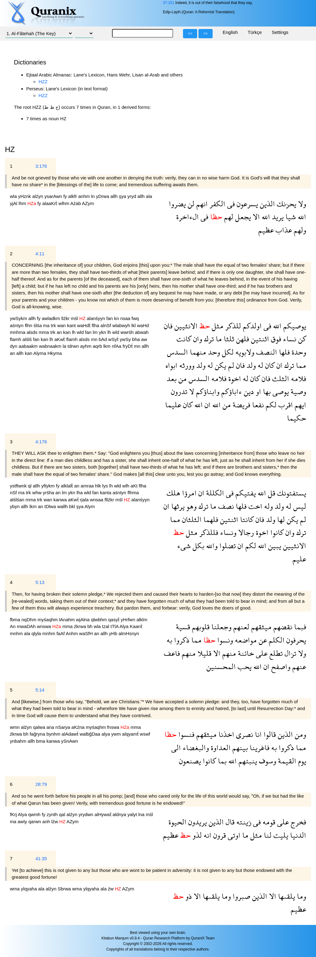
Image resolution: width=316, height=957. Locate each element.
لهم (227, 216)
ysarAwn (53, 196)
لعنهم (240, 626)
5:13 (39, 582)
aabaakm (29, 346)
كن (301, 338)
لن (190, 203)
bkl (72, 506)
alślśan (18, 499)
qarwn (35, 821)
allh (114, 196)
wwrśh (128, 332)
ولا (301, 203)
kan (67, 332)
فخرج (297, 822)
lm (96, 332)
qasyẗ (114, 619)
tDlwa (50, 506)
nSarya (64, 727)
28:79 (41, 784)
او (257, 391)
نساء (288, 338)
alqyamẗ (131, 734)
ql (30, 485)
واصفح (279, 666)
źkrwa (80, 626)
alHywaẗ (103, 814)
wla (14, 196)
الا (255, 216)
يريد (277, 216)
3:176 (41, 166)
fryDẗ (128, 346)
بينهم (239, 747)
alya (106, 734)
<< (190, 33)
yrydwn (87, 814)
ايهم (299, 404)
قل (270, 493)
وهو (191, 506)
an (60, 332)
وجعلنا (220, 626)
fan (110, 318)
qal (62, 814)
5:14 (39, 689)
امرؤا (188, 493)
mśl (75, 318)
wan (62, 325)
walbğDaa (91, 734)
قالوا (269, 734)
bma (41, 741)
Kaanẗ (136, 626)
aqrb (98, 346)
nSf (14, 492)
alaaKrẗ (50, 203)
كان (269, 365)
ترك (208, 338)
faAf (61, 633)
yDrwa (103, 196)
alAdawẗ (71, 734)
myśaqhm (48, 619)
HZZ (43, 81)
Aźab (76, 203)
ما (218, 338)
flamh (16, 339)
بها (266, 391)
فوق (275, 338)
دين (248, 391)
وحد (213, 352)
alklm (141, 619)
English (230, 32)
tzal (106, 626)
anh (46, 821)
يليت (280, 835)
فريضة (240, 404)
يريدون (196, 822)
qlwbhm (99, 619)
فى (230, 203)
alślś (28, 339)
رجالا (245, 532)
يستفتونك (290, 493)
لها (280, 519)
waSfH (86, 633)
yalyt (132, 814)
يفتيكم (245, 493)
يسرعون (246, 203)
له (259, 365)
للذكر (232, 326)
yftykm (48, 485)
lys (105, 485)
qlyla (36, 633)
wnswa (44, 626)
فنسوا (185, 734)
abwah (141, 332)
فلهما (210, 519)
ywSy (126, 339)
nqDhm (30, 619)
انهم (201, 203)
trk (54, 325)
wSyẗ (114, 339)
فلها (283, 352)
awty (23, 821)
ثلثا (228, 338)
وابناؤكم (206, 391)
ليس (298, 506)
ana (50, 727)
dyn (14, 346)
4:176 (41, 441)
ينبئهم (247, 761)
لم (230, 365)
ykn (103, 332)
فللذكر (208, 532)
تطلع (275, 653)
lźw (55, 821)
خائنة (245, 653)
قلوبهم (200, 626)
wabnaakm (51, 346)
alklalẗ (67, 485)
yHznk (25, 196)
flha (96, 325)
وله (267, 506)
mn (95, 339)
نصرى (243, 734)
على (261, 653)
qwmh (35, 814)
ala (149, 196)
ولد (250, 365)
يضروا (177, 203)
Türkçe (255, 32)
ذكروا (180, 640)
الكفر (216, 203)
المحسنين (221, 666)
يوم (301, 761)
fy (65, 196)
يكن (219, 365)
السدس (177, 352)
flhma (133, 492)
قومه (268, 822)
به (169, 640)
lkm (107, 346)
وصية (297, 391)
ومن (299, 734)
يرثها (177, 506)
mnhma (18, 332)
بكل (197, 545)
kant (72, 325)
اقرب (284, 404)
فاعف (172, 653)
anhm (84, 196)
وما (300, 896)
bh (90, 626)
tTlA (114, 626)
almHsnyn (128, 633)
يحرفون (295, 640)
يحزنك (285, 203)
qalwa (39, 727)
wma (15, 888)
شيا (290, 216)
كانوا (276, 532)
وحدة (298, 352)
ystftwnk (19, 485)
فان (168, 326)
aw (144, 339)
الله (301, 216)
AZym (88, 203)
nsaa (126, 318)
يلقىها (285, 896)
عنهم (298, 666)
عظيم (266, 230)
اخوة (234, 378)
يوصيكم (293, 326)
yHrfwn (128, 619)
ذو (188, 896)
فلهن (241, 338)
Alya (124, 626)
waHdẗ (84, 325)
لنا (267, 835)
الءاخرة (187, 216)
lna (142, 814)
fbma (16, 619)
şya (123, 196)
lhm (23, 203)
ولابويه (244, 352)
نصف (225, 506)
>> (205, 33)
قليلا (203, 653)
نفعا (257, 404)
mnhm (17, 633)
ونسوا (224, 640)
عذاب (283, 230)
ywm (116, 734)
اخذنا (225, 734)
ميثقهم (260, 626)
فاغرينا (258, 747)
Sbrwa (65, 888)
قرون (218, 835)
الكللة (214, 493)
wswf (145, 734)
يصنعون (190, 761)
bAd (103, 339)
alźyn (38, 196)
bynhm (53, 734)
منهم (228, 653)
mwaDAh (27, 626)
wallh (63, 506)
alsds (33, 332)
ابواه (171, 365)
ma (47, 325)
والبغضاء (195, 747)
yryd (132, 196)
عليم (299, 559)
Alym (90, 506)
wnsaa (97, 499)
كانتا (246, 519)
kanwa (60, 499)
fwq (135, 318)
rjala (85, 499)
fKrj (14, 814)
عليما (173, 404)
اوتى (233, 835)
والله (211, 545)
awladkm (51, 318)
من (182, 378)
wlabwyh (121, 325)
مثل (216, 326)
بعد (172, 378)
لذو (196, 835)
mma (44, 332)
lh (74, 332)
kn (117, 318)
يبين (273, 545)
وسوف (266, 761)
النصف (265, 352)
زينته (243, 822)
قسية (183, 626)
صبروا (240, 896)
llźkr (66, 318)
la (65, 346)
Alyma (40, 353)
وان (196, 338)
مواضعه (245, 640)
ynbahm (19, 741)
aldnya (120, 814)
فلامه (297, 378)
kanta (106, 492)
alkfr (73, 196)
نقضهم (282, 626)
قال (229, 822)
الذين (266, 203)
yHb (113, 633)
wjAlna (83, 619)
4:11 (39, 253)
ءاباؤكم (230, 391)
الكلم (276, 640)
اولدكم (251, 326)
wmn (15, 727)
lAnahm (67, 619)
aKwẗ (60, 339)
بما (221, 761)
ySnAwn (69, 741)
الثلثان (191, 519)
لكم (270, 404)
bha (136, 339)
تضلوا (227, 545)
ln (93, 196)
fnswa (113, 727)
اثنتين (259, 338)
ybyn (15, 506)
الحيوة (177, 822)
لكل (227, 352)
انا (257, 734)
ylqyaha (29, 888)
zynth (53, 814)
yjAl (14, 203)
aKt (135, 485)
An (13, 626)
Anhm (72, 633)
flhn (29, 325)
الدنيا (297, 835)
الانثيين (185, 326)
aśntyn (17, 325)
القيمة (286, 761)
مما (300, 365)
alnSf (106, 325)
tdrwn (74, 346)
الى (176, 747)
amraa (88, 485)
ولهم (299, 230)
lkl (134, 325)
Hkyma (55, 353)
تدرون (179, 391)
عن (262, 640)
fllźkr (110, 499)
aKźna (78, 727)
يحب (244, 666)
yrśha (49, 492)
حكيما (296, 418)
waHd (143, 325)
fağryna (38, 734)
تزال (289, 653)
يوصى (280, 391)
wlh (126, 485)
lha (80, 492)
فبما (299, 626)
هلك (173, 493)
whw (37, 492)
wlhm (64, 203)
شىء (184, 545)
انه (206, 835)
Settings (280, 32)
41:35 (41, 858)
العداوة (220, 747)
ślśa (38, 325)
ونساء (227, 532)
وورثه (185, 365)
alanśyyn (96, 318)
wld (81, 332)
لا (190, 391)
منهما (197, 352)
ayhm (86, 346)
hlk (98, 485)
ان (278, 365)
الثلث (279, 378)
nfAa (117, 346)
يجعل (242, 216)
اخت (254, 506)
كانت (184, 338)
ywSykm (19, 318)
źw (111, 888)
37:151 (168, 3)
